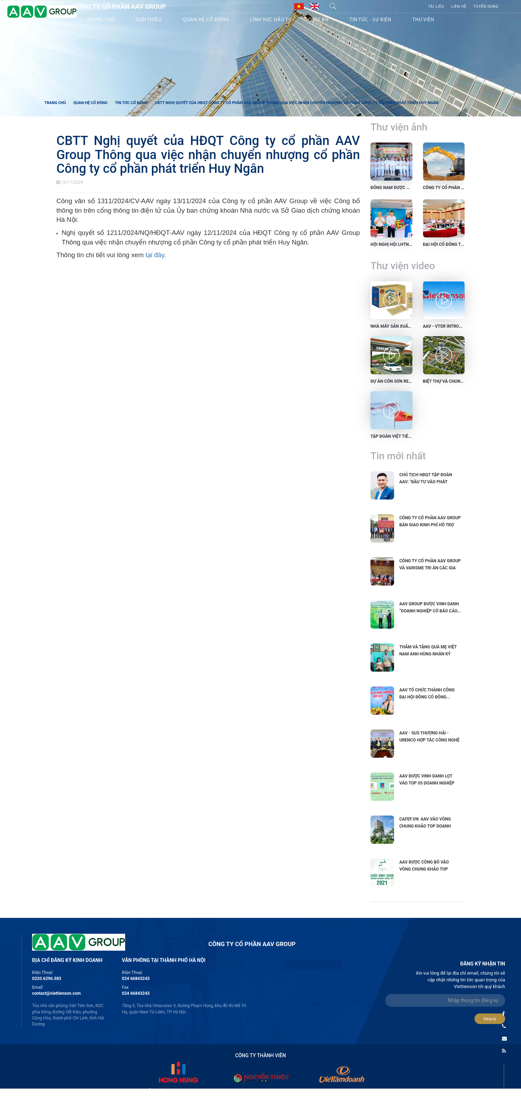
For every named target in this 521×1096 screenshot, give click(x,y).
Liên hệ (458, 6)
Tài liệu (436, 6)
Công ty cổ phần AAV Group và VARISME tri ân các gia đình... (430, 567)
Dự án (321, 20)
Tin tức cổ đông (131, 103)
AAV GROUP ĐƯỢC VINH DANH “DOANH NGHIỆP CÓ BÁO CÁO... (430, 607)
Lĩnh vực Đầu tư (271, 20)
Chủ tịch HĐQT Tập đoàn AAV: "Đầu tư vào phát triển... (425, 481)
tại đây (155, 255)
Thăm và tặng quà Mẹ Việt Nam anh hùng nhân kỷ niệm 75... (428, 654)
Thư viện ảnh (399, 127)
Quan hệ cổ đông (90, 103)
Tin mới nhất (398, 456)
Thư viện (423, 20)
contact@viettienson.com (56, 993)
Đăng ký (490, 1019)
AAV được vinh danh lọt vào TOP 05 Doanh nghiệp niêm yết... (426, 783)
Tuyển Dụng (485, 6)
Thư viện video (402, 266)
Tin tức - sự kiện (370, 20)
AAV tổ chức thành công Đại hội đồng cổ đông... (427, 694)
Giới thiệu (148, 20)
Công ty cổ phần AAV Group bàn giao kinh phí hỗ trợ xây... (430, 524)
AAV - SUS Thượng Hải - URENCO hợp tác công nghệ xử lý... (429, 740)
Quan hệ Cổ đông (206, 20)
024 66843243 (136, 978)
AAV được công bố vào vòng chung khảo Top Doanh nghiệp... (424, 869)
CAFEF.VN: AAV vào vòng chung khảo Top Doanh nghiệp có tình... (425, 826)
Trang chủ (101, 20)
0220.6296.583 (46, 978)
